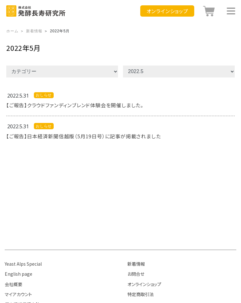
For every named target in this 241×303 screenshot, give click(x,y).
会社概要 (13, 284)
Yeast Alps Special (23, 264)
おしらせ (44, 95)
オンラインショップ (144, 284)
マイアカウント (18, 294)
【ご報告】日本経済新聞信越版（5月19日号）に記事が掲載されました (83, 136)
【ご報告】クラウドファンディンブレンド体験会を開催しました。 (74, 105)
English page (18, 274)
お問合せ (135, 274)
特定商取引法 (140, 294)
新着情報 (136, 264)
